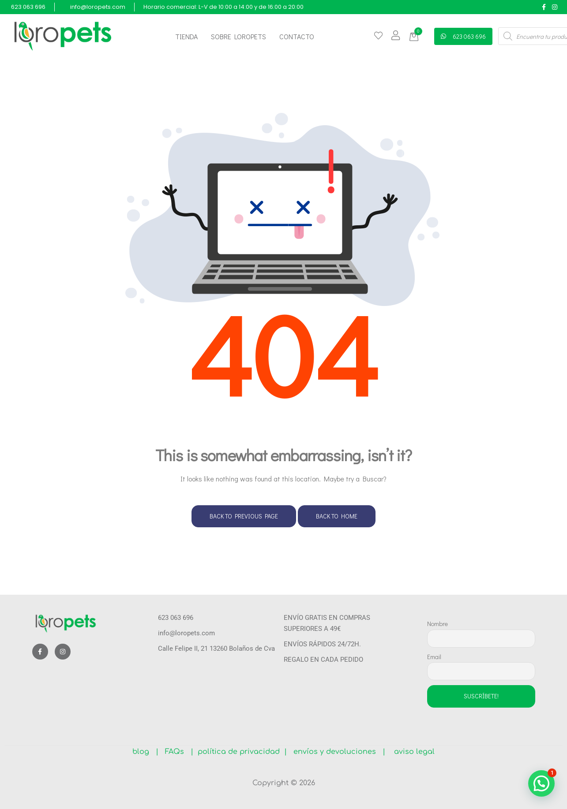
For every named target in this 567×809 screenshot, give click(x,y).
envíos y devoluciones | (337, 752)
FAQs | (179, 752)
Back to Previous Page (244, 516)
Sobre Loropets (238, 36)
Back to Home (336, 516)
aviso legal (411, 752)
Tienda (186, 36)
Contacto (296, 36)
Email (434, 656)
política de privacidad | (240, 752)
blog (144, 752)
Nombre (437, 623)
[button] (415, 36)
